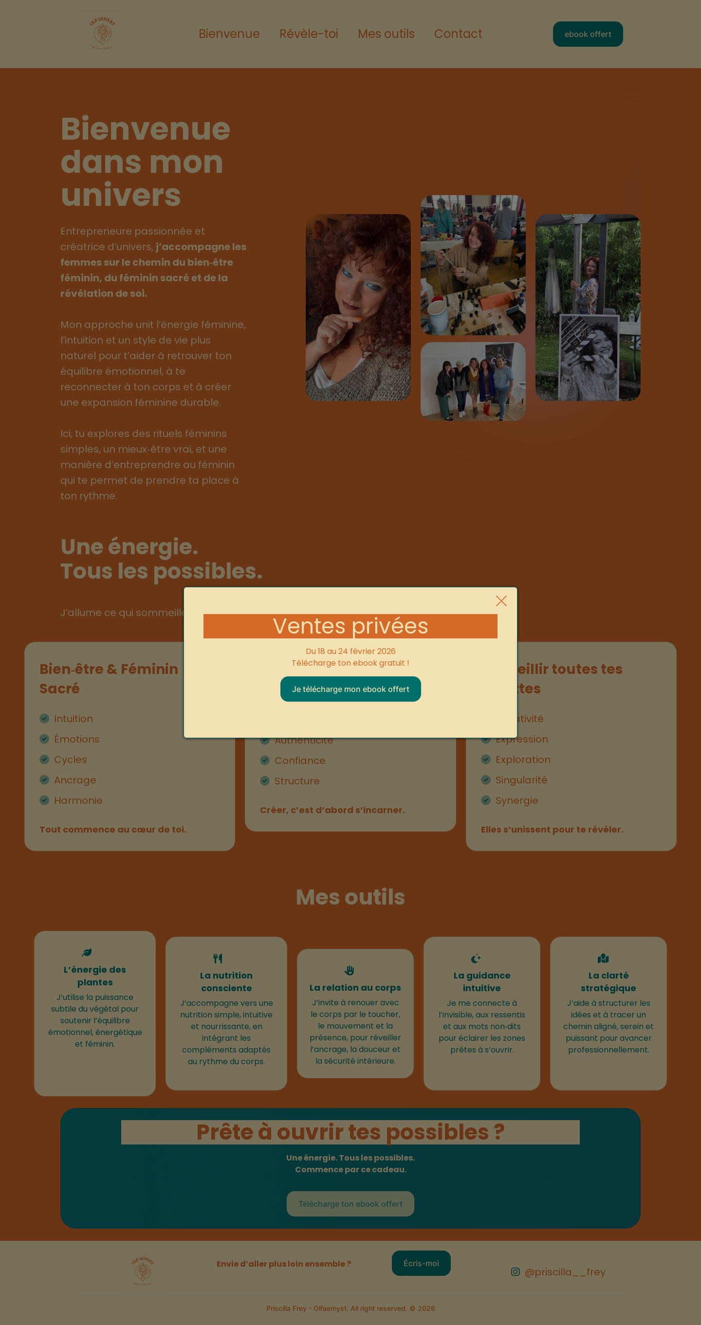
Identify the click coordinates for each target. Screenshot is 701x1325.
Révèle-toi (308, 34)
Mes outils (386, 34)
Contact (458, 34)
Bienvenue (229, 34)
